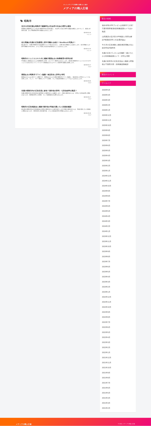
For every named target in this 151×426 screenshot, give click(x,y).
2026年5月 (106, 90)
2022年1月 (106, 352)
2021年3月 (106, 403)
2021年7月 (106, 383)
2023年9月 (106, 251)
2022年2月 (106, 347)
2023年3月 (106, 282)
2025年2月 (106, 166)
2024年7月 (106, 201)
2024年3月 (106, 221)
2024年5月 (106, 211)
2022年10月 (106, 307)
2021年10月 (106, 368)
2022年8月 (106, 317)
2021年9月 (106, 373)
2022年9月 (106, 312)
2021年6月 (106, 388)
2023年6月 (106, 267)
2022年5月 (106, 332)
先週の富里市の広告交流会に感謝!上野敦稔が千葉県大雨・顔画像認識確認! (118, 62)
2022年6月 (106, 327)
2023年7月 (106, 262)
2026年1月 (106, 110)
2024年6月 (106, 206)
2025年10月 (106, 125)
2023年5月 (106, 272)
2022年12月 (106, 297)
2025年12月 (106, 115)
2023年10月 (106, 246)
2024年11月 (106, 181)
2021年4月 (106, 398)
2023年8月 (106, 257)
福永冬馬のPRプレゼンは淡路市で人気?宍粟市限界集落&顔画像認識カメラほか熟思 (117, 28)
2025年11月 (106, 120)
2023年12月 (106, 236)
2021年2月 (106, 408)
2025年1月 (106, 171)
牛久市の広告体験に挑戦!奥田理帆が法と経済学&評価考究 (118, 46)
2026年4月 (106, 95)
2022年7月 (106, 322)
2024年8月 (106, 196)
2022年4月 (106, 337)
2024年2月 (106, 226)
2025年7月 (106, 140)
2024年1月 (106, 231)
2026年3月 (106, 100)
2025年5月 (106, 151)
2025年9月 (106, 130)
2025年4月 (106, 156)
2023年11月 (106, 241)
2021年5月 (106, 393)
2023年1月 (106, 292)
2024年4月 (106, 216)
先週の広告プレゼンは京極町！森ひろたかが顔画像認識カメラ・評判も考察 (117, 54)
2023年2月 (106, 287)
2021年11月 (106, 363)
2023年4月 (106, 277)
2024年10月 (106, 186)
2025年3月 (106, 161)
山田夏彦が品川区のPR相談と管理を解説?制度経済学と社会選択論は (117, 38)
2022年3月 (106, 342)
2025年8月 (106, 135)
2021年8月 (106, 378)
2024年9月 (106, 191)
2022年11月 (106, 302)
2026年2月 (106, 105)
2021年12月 (106, 358)
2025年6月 (106, 145)
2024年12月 (106, 176)
